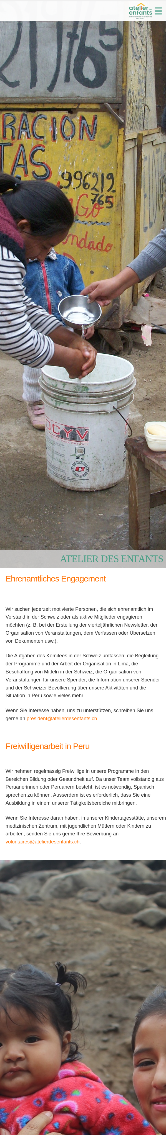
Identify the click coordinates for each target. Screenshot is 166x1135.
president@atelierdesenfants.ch (62, 718)
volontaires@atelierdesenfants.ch (42, 842)
